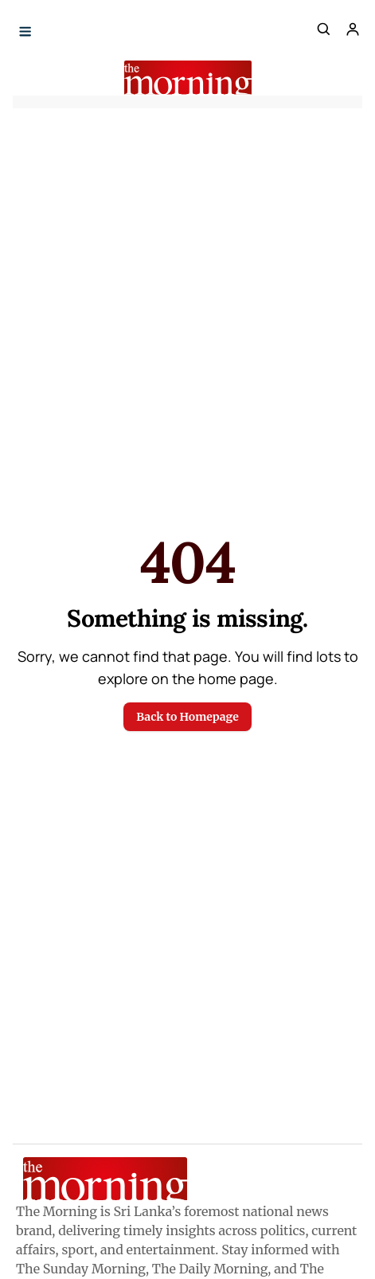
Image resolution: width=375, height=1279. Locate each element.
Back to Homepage (187, 717)
